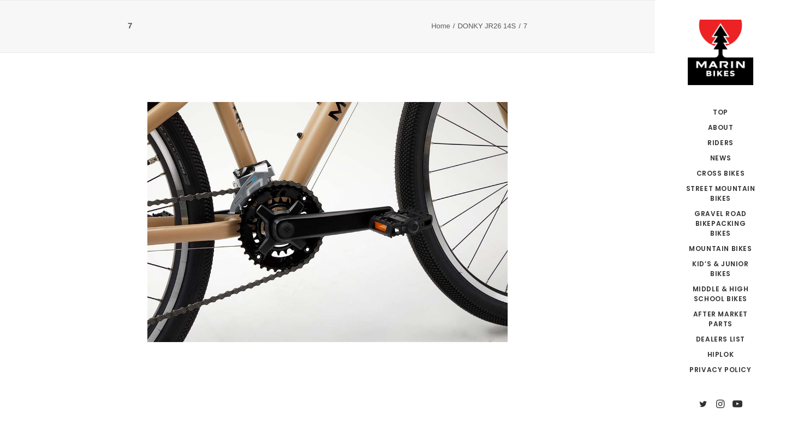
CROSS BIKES (720, 173)
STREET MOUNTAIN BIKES (720, 193)
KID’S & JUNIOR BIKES (720, 268)
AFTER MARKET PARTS (720, 318)
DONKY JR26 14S (486, 26)
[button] (703, 404)
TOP (720, 112)
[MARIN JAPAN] (720, 52)
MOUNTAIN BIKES (720, 248)
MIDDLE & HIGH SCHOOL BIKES (721, 293)
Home (440, 26)
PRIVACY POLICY (720, 369)
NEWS (720, 158)
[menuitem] (720, 112)
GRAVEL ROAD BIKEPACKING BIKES (720, 223)
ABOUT (721, 127)
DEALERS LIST (720, 339)
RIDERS (720, 142)
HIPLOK (720, 354)
